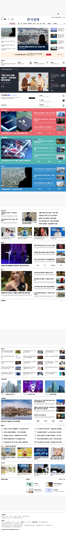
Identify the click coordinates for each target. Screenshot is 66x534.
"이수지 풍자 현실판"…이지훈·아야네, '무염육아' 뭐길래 (8, 237)
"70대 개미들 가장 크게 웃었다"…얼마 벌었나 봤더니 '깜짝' (49, 442)
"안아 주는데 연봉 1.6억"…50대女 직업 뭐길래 (49, 221)
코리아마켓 (25, 23)
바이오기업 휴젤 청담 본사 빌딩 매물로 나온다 (43, 183)
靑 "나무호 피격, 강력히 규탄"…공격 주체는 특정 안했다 (8, 49)
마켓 (59, 132)
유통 (40, 23)
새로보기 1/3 (62, 348)
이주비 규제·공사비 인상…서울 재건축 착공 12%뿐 (45, 169)
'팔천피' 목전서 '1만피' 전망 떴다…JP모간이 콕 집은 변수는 (44, 120)
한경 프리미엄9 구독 (58, 17)
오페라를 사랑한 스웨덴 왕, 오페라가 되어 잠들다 (44, 252)
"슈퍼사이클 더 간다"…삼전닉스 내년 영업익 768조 (61, 42)
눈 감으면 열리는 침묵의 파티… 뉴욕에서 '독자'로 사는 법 (44, 293)
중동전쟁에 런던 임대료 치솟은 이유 (24, 474)
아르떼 (2, 242)
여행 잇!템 (60, 421)
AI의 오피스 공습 (29, 394)
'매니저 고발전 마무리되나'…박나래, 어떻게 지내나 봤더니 (41, 237)
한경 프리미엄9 (12, 23)
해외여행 (53, 421)
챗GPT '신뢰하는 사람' (54, 63)
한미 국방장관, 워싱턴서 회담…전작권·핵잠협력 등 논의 (61, 36)
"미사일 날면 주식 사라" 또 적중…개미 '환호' (9, 220)
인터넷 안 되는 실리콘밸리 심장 (39, 63)
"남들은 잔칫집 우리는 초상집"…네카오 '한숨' (48, 212)
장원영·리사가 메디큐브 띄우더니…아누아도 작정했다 (51, 373)
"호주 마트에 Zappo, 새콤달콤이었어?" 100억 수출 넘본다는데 (7, 351)
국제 (37, 23)
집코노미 (34, 23)
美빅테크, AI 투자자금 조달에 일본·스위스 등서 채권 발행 (29, 357)
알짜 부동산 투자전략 (54, 83)
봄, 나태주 (3, 474)
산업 (21, 23)
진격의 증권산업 (50, 394)
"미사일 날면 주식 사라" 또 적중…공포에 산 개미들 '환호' (16, 160)
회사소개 (3, 516)
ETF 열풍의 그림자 (21, 63)
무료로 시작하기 (32, 98)
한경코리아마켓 (4, 110)
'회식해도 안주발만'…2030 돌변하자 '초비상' (48, 224)
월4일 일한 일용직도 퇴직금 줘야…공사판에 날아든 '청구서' (30, 373)
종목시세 (49, 161)
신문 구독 (53, 17)
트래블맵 (38, 421)
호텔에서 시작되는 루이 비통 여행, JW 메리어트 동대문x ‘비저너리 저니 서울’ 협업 (44, 408)
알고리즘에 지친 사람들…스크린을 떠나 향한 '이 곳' (44, 279)
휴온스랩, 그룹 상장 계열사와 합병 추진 (7, 357)
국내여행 (45, 421)
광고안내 (15, 516)
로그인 (64, 17)
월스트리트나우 (38, 139)
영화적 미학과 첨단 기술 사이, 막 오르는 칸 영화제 (44, 245)
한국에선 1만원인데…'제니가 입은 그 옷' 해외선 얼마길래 (51, 351)
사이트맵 (18, 522)
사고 (64, 479)
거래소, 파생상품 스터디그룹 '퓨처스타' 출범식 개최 (29, 362)
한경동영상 (3, 300)
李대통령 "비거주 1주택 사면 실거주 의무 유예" (8, 42)
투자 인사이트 (53, 73)
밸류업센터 (59, 188)
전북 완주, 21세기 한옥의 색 (40, 415)
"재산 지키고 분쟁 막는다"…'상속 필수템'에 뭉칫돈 (8, 77)
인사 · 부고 (61, 479)
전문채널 (49, 23)
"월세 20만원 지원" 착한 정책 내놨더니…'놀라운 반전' (44, 176)
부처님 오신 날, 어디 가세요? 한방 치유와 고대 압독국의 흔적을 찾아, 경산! (44, 401)
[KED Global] (12, 19)
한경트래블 (3, 398)
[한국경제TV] (5, 19)
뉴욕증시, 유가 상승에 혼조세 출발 (51, 356)
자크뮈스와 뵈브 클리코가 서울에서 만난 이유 (43, 272)
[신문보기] (1, 19)
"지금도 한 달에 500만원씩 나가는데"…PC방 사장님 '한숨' (49, 439)
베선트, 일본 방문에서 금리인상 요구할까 (7, 362)
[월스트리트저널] (9, 19)
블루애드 (19, 516)
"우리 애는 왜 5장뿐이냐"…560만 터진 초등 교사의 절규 (29, 222)
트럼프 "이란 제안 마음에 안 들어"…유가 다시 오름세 (44, 148)
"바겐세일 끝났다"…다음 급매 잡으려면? (8, 38)
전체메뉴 (55, 23)
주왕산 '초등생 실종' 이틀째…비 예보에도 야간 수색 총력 (25, 237)
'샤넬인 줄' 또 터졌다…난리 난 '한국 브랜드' (48, 215)
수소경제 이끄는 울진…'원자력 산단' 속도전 (8, 458)
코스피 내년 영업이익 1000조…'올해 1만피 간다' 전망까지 (55, 76)
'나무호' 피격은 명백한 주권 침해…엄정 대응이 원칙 (8, 64)
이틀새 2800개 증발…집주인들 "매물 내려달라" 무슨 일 (29, 367)
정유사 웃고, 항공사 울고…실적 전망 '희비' (43, 127)
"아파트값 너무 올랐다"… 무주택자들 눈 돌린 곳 (55, 86)
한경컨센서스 (40, 132)
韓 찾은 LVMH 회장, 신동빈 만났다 (51, 367)
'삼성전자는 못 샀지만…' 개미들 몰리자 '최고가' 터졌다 (15, 435)
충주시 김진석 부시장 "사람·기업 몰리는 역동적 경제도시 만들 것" (57, 458)
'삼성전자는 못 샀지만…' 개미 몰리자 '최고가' (9, 213)
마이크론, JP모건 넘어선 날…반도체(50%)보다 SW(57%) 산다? (44, 141)
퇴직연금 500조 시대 (7, 394)
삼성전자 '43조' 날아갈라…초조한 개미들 (47, 218)
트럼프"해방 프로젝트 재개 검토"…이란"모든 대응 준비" (61, 29)
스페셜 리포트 (4, 379)
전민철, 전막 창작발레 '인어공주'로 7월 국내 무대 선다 (15, 265)
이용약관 (29, 522)
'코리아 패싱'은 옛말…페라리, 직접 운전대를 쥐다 (44, 286)
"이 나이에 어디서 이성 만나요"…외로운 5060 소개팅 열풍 (49, 429)
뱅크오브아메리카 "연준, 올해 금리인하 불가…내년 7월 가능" (45, 155)
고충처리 (11, 516)
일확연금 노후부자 (3, 73)
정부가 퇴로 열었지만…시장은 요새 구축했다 (41, 474)
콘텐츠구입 (9, 522)
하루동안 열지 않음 (59, 54)
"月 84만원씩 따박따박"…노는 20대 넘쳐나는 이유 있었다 (49, 432)
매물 (49, 188)
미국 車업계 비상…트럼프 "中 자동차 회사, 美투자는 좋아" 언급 (7, 373)
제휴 (6, 522)
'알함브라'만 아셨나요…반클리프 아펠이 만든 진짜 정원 (15, 293)
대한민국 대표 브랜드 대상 (11, 446)
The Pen (3, 462)
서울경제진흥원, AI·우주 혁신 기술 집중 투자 (41, 458)
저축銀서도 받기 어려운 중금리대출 (61, 48)
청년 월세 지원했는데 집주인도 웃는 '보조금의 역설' (32, 47)
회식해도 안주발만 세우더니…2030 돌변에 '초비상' (14, 439)
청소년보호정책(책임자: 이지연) (43, 522)
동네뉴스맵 (39, 188)
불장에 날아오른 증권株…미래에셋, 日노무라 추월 (8, 45)
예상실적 (39, 161)
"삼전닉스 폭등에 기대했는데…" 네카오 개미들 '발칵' (15, 432)
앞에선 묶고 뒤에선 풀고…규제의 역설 (57, 474)
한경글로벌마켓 (4, 137)
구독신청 (7, 516)
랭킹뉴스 (3, 425)
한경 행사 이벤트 (4, 479)
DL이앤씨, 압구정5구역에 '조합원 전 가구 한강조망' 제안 (7, 367)
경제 (18, 23)
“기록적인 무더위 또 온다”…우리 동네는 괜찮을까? (29, 351)
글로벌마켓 (30, 23)
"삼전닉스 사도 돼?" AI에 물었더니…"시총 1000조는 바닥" (16, 429)
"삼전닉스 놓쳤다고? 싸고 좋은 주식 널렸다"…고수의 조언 (49, 435)
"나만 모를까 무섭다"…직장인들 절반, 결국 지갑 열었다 (51, 362)
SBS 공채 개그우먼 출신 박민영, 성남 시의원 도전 (58, 237)
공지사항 (28, 479)
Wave (2, 269)
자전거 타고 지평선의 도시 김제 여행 (10, 421)
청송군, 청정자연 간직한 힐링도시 (25, 457)
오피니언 (43, 23)
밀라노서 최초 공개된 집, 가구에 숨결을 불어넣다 (44, 259)
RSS (25, 522)
